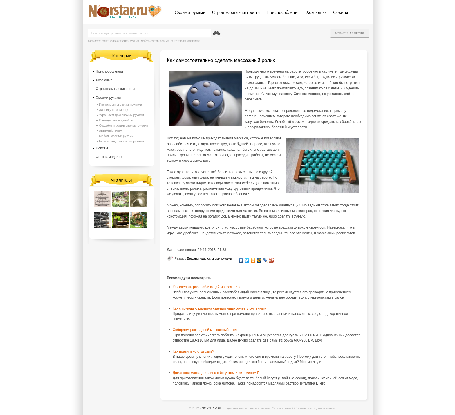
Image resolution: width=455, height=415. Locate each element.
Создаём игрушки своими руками (123, 125)
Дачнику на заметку (113, 110)
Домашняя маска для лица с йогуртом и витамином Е (216, 373)
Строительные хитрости (236, 12)
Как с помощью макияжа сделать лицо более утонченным (219, 308)
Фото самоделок (109, 157)
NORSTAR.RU (212, 408)
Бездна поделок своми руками (209, 258)
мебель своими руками (155, 40)
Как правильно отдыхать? (193, 351)
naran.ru (251, 116)
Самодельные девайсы (116, 120)
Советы (340, 12)
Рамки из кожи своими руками (120, 40)
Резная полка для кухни (184, 40)
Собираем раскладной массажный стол (205, 330)
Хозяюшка (316, 12)
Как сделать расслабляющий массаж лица (207, 287)
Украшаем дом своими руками (121, 115)
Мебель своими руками (116, 136)
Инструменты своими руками (120, 104)
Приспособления (283, 12)
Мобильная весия (349, 33)
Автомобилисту (110, 130)
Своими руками (190, 12)
